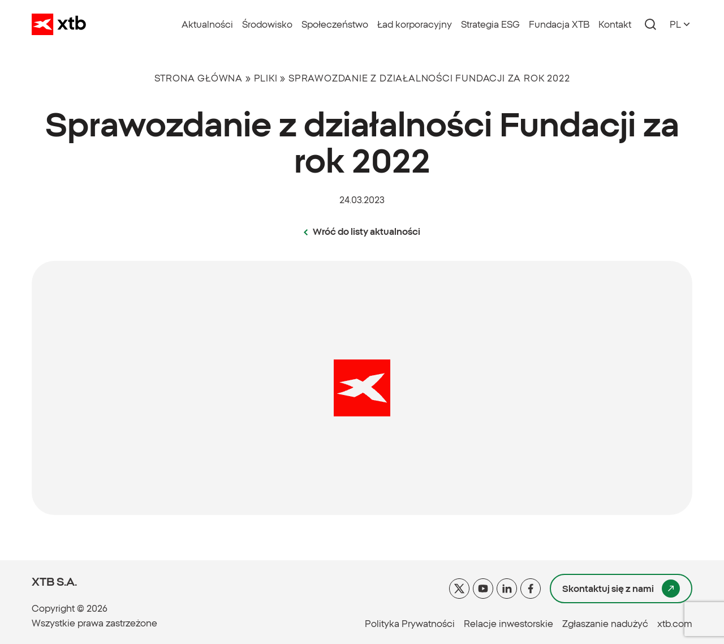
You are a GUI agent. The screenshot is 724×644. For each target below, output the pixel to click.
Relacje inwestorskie (508, 624)
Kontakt (614, 24)
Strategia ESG (490, 24)
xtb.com (674, 624)
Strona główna (198, 78)
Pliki (266, 78)
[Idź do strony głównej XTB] (59, 24)
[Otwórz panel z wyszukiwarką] (650, 24)
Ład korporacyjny (414, 24)
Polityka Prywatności (410, 624)
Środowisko (267, 24)
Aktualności (207, 24)
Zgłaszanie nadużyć (605, 624)
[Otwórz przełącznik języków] (681, 24)
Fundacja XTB (559, 24)
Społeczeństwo (334, 24)
